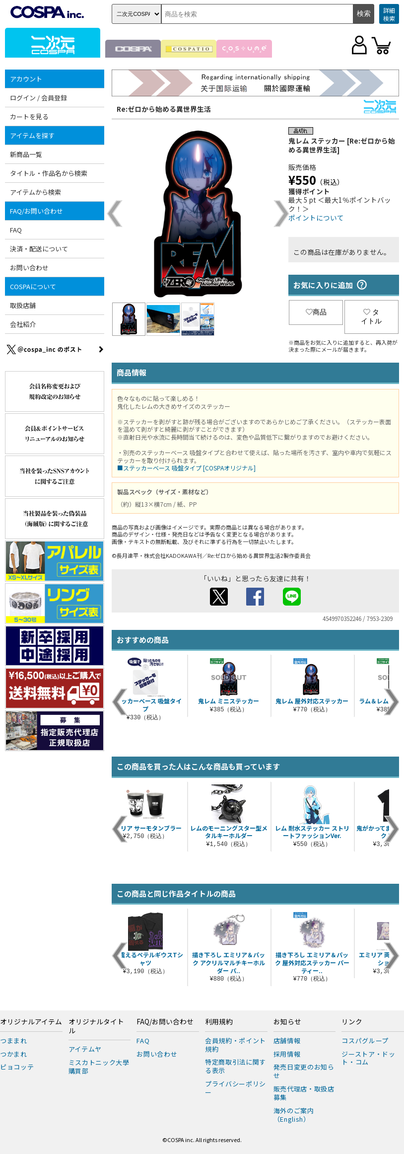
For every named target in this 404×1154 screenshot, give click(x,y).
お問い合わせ (29, 267)
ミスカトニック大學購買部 (99, 1067)
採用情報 (287, 1054)
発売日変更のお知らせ (304, 1071)
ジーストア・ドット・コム (368, 1058)
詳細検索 (389, 14)
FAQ (16, 229)
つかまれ (13, 1054)
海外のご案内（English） (293, 1115)
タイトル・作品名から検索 (48, 173)
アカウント (26, 78)
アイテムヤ (85, 1049)
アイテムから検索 (35, 192)
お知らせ (287, 1021)
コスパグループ (365, 1040)
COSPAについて (33, 286)
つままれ (13, 1040)
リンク (351, 1021)
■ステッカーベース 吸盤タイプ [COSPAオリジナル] (186, 467)
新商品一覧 (26, 154)
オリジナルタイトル (96, 1026)
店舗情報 (287, 1040)
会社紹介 (23, 324)
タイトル (371, 316)
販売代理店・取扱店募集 (304, 1093)
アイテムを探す (32, 135)
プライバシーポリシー (235, 1088)
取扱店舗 (23, 305)
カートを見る (29, 116)
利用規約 (219, 1021)
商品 (316, 312)
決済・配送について (39, 248)
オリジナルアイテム (31, 1021)
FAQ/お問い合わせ (36, 211)
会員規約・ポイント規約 (235, 1045)
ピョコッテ (17, 1067)
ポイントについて (316, 218)
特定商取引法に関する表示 (235, 1066)
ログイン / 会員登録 (38, 97)
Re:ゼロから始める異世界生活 (164, 109)
